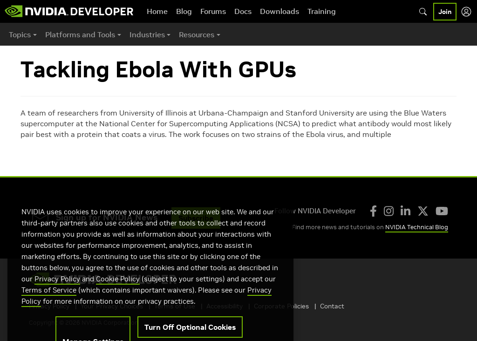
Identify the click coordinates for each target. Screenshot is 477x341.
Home (157, 11)
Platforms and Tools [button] (80, 34)
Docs (243, 11)
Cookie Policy (118, 292)
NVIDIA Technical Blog (416, 227)
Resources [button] (196, 34)
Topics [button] (20, 34)
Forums (213, 11)
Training (321, 11)
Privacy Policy (57, 292)
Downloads (279, 11)
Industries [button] (147, 34)
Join (444, 11)
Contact (332, 306)
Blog (184, 11)
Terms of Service (48, 303)
